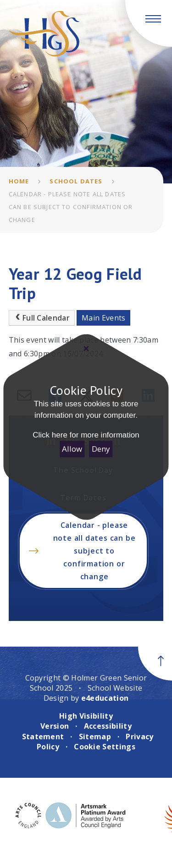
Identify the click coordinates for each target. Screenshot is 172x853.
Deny (101, 448)
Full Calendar (41, 318)
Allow (72, 448)
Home (19, 181)
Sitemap (95, 736)
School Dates (76, 181)
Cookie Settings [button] (104, 747)
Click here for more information (86, 435)
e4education (105, 698)
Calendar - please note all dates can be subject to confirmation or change (71, 207)
